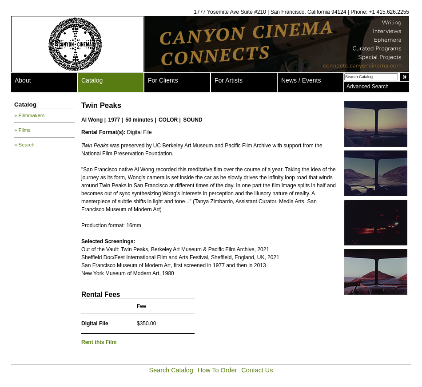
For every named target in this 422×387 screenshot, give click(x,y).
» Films (22, 130)
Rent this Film (98, 342)
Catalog (92, 80)
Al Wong (92, 120)
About (23, 80)
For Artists (229, 80)
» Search (24, 144)
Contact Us (257, 370)
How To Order (217, 370)
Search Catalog (171, 370)
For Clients (163, 80)
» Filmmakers (29, 115)
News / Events (301, 80)
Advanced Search (367, 86)
